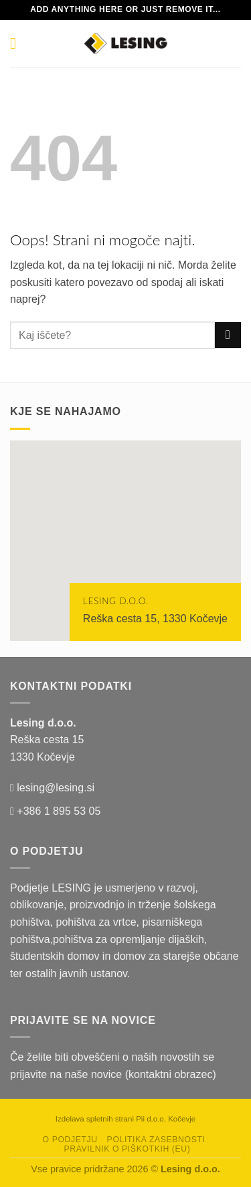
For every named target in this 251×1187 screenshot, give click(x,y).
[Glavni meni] (18, 43)
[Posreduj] (228, 335)
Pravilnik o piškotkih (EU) (127, 1149)
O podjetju (70, 1139)
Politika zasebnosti (156, 1139)
